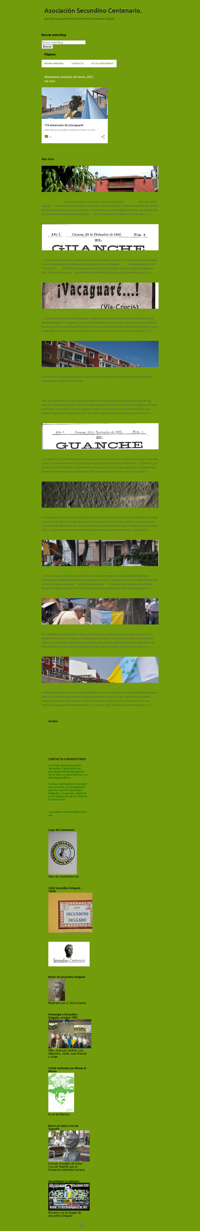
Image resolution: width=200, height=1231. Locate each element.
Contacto (78, 63)
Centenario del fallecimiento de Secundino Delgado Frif (73, 394)
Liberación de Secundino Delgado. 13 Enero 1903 (69, 311)
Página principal (54, 63)
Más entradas (75, 153)
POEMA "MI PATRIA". (54, 253)
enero (54, 739)
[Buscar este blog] (64, 42)
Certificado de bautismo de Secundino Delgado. (69, 569)
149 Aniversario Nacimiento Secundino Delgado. (69, 370)
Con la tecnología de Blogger (100, 1226)
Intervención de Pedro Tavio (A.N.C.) (62, 685)
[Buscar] (156, 11)
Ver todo (49, 81)
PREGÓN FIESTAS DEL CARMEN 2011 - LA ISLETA (69, 627)
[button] (103, 137)
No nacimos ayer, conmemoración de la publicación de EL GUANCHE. (80, 452)
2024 (51, 727)
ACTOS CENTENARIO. (102, 63)
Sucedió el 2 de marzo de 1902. (59, 195)
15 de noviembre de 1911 (56, 510)
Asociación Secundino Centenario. (93, 10)
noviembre (57, 733)
